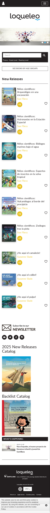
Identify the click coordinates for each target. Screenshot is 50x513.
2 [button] (45, 42)
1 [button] (42, 42)
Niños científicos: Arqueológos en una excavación (27, 92)
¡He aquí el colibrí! (26, 275)
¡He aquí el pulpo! (26, 297)
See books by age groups (25, 68)
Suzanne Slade (25, 257)
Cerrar (46, 505)
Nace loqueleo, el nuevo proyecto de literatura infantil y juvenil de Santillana (31, 449)
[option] (25, 36)
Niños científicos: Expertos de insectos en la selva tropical (31, 174)
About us (13, 494)
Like (46, 103)
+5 (19, 104)
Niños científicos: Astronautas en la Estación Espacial (31, 119)
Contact (38, 494)
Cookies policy (30, 494)
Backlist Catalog (16, 396)
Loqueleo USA (25, 17)
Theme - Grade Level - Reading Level (15, 60)
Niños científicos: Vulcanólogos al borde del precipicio (30, 201)
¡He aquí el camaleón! (28, 253)
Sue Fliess (22, 99)
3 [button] (47, 42)
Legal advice (20, 494)
